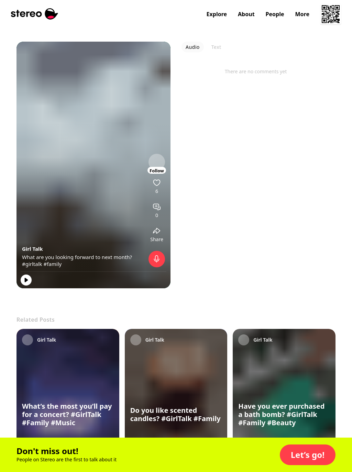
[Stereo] (34, 14)
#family (52, 263)
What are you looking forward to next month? (77, 257)
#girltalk (32, 263)
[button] (308, 454)
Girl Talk (32, 248)
